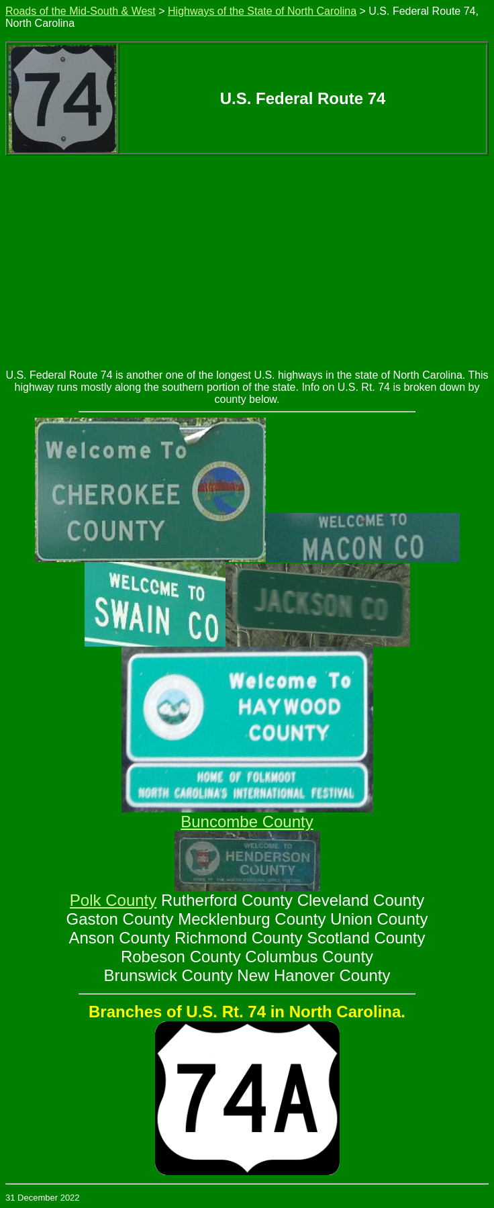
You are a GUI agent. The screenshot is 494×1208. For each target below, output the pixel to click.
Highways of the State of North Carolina (262, 11)
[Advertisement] (247, 256)
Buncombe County (247, 821)
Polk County (113, 900)
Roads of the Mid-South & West (80, 11)
